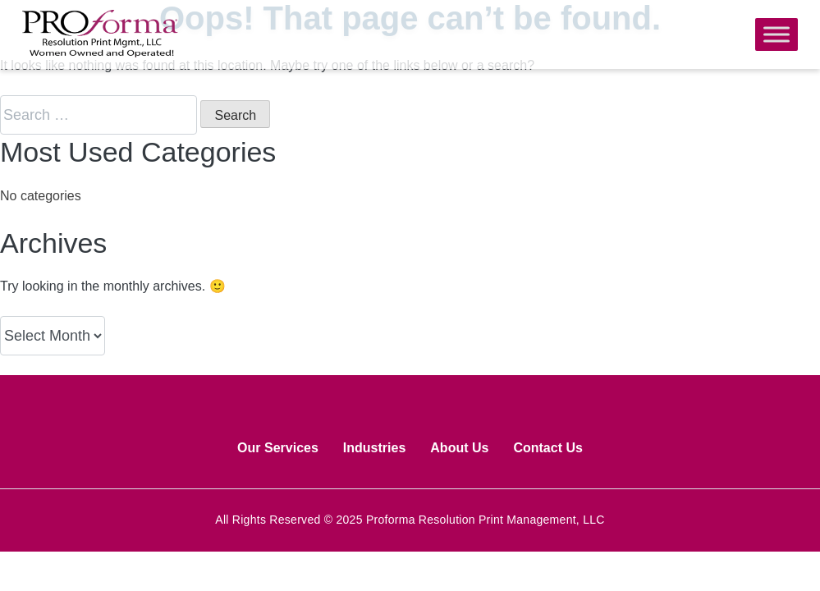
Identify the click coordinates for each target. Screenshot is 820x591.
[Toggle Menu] (776, 34)
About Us (459, 448)
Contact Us (547, 448)
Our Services (277, 448)
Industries (374, 448)
